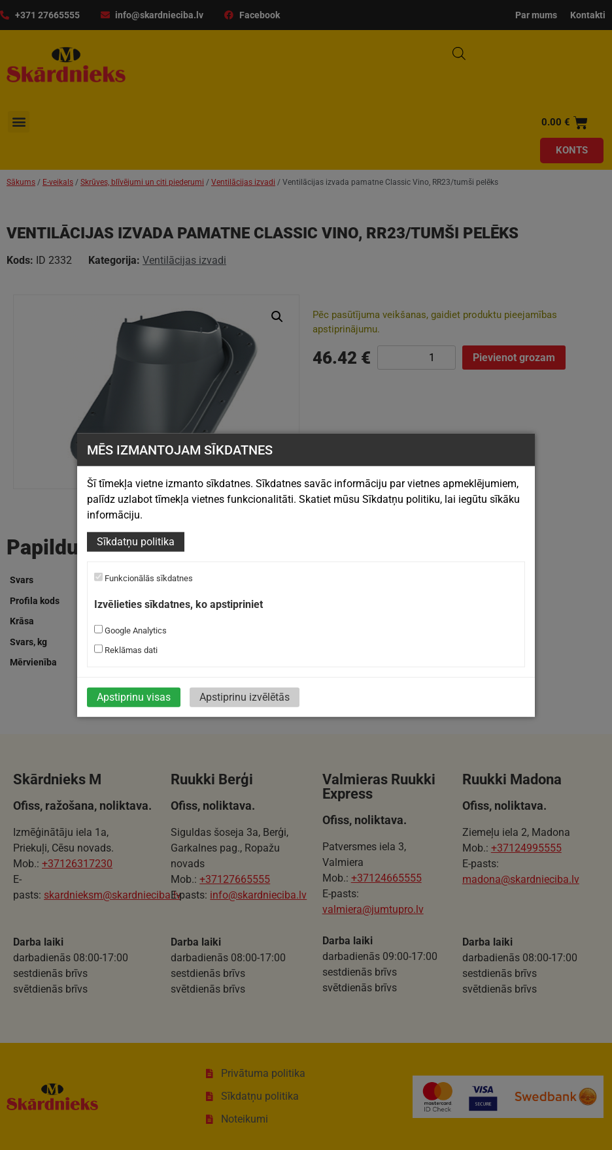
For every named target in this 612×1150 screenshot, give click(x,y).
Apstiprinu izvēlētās (244, 697)
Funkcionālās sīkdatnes (143, 578)
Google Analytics (130, 630)
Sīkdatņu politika (136, 541)
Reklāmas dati (126, 650)
